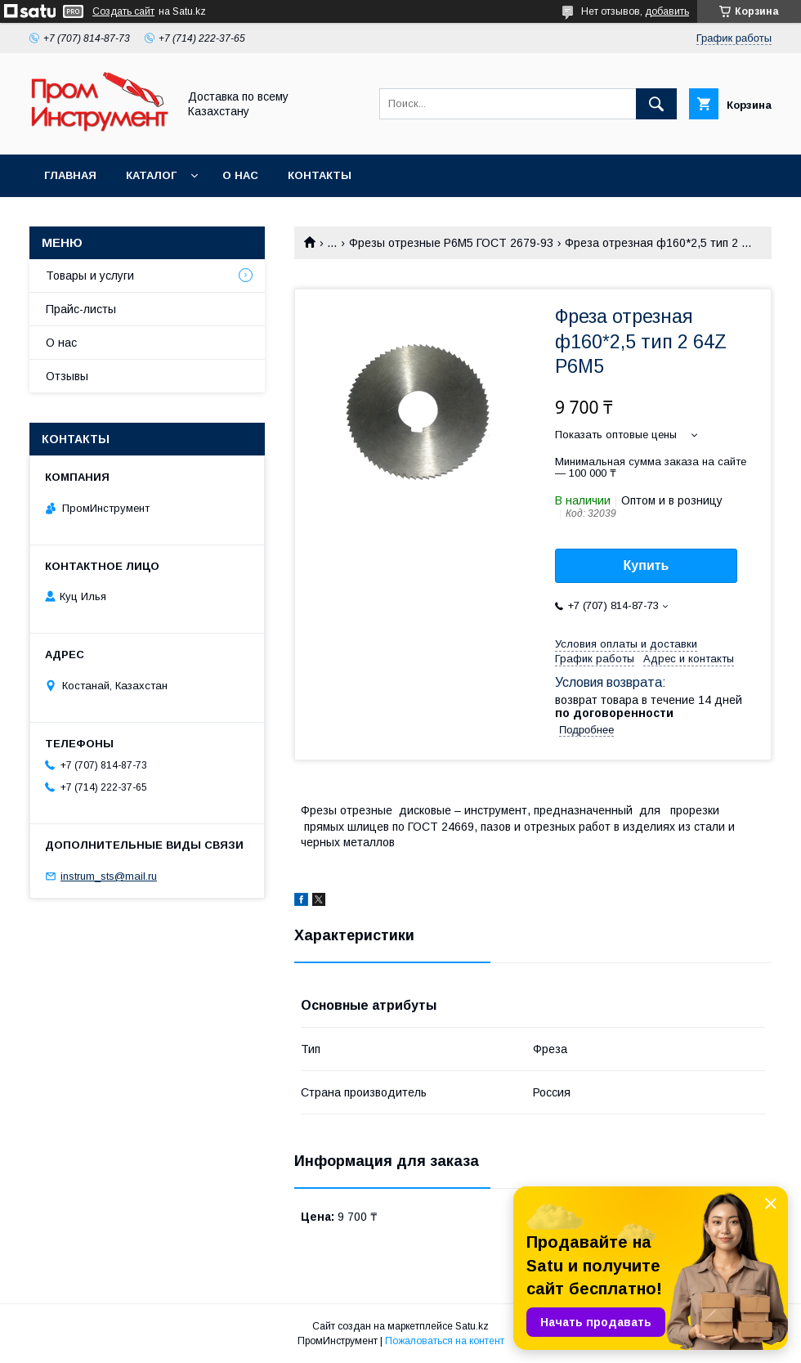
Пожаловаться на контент (444, 1341)
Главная (70, 175)
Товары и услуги (90, 275)
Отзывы (67, 376)
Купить (646, 565)
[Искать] (656, 103)
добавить (667, 11)
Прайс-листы (81, 309)
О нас (240, 175)
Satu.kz (472, 1326)
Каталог (151, 175)
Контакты (319, 175)
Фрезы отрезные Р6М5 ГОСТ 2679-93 (451, 242)
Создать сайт (123, 11)
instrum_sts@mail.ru (108, 876)
